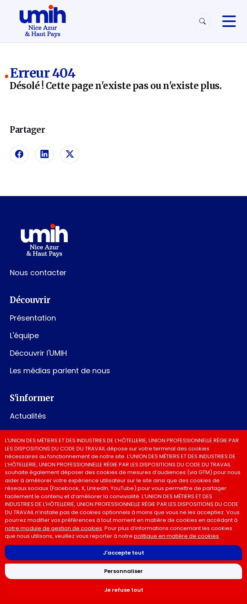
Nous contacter (38, 272)
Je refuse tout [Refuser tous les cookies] (123, 590)
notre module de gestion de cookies (53, 528)
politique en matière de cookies (176, 536)
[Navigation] (229, 21)
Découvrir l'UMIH (38, 353)
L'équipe (24, 335)
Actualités (28, 416)
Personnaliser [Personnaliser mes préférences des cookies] (123, 571)
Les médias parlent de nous (60, 371)
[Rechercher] (202, 21)
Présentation (33, 318)
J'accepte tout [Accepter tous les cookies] (123, 553)
